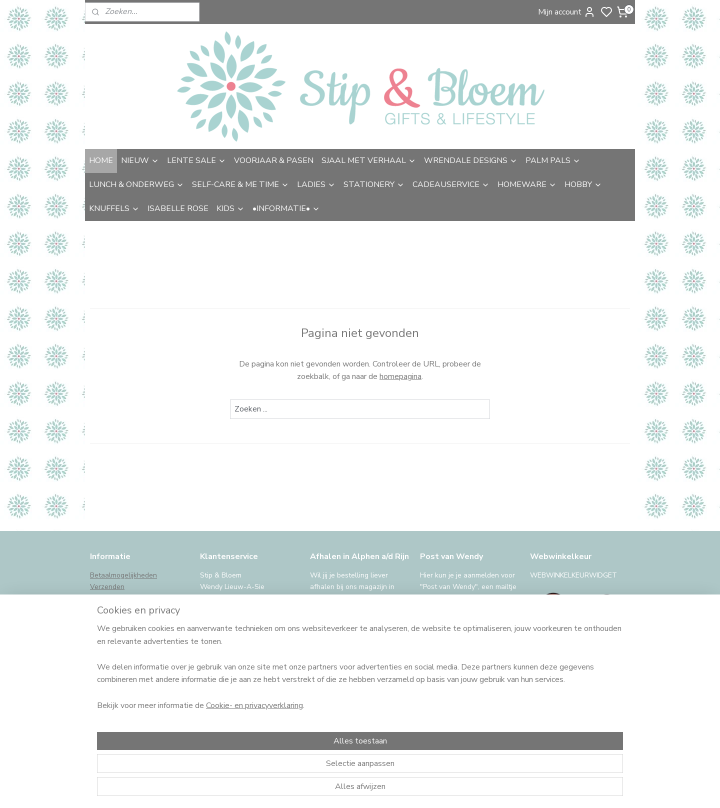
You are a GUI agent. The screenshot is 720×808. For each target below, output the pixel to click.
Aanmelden (448, 701)
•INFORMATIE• (286, 208)
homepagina (401, 376)
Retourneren (110, 609)
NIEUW (140, 160)
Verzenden (107, 587)
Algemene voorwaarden (128, 643)
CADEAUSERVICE (451, 184)
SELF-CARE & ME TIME (240, 184)
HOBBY (583, 184)
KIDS (230, 208)
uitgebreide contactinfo (237, 609)
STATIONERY (374, 184)
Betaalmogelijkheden (123, 575)
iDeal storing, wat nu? (125, 676)
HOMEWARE (527, 184)
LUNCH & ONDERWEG (136, 184)
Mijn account (567, 12)
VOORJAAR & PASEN (274, 160)
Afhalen (103, 597)
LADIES (316, 184)
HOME (101, 160)
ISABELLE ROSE (178, 208)
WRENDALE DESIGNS (471, 160)
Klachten (104, 631)
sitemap (414, 790)
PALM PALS (553, 160)
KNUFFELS (114, 208)
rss (431, 790)
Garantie (104, 620)
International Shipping (125, 665)
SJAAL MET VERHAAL (369, 160)
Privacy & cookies (118, 653)
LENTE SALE (196, 160)
